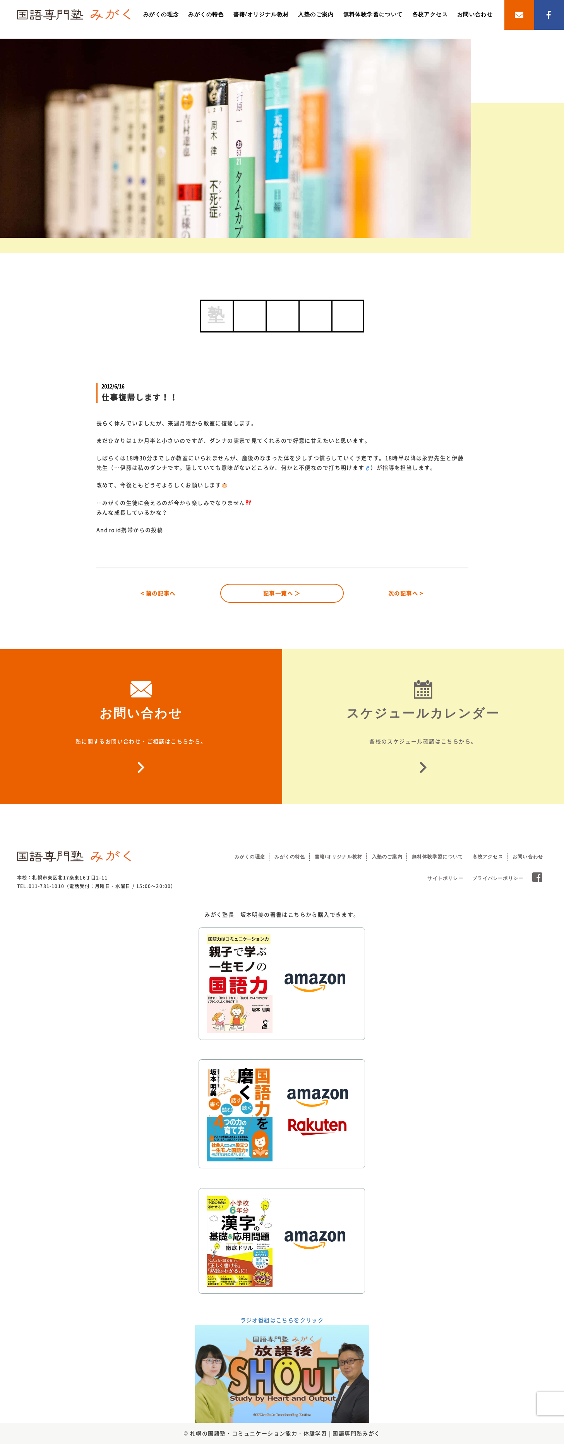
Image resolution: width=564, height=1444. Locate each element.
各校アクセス (430, 14)
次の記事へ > (405, 593)
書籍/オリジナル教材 (261, 14)
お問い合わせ (475, 14)
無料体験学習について (373, 14)
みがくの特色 (206, 14)
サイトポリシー (445, 878)
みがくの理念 (161, 14)
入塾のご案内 (316, 14)
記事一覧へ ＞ (282, 593)
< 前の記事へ (158, 593)
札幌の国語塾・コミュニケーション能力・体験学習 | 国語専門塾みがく (285, 1433)
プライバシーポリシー (497, 878)
